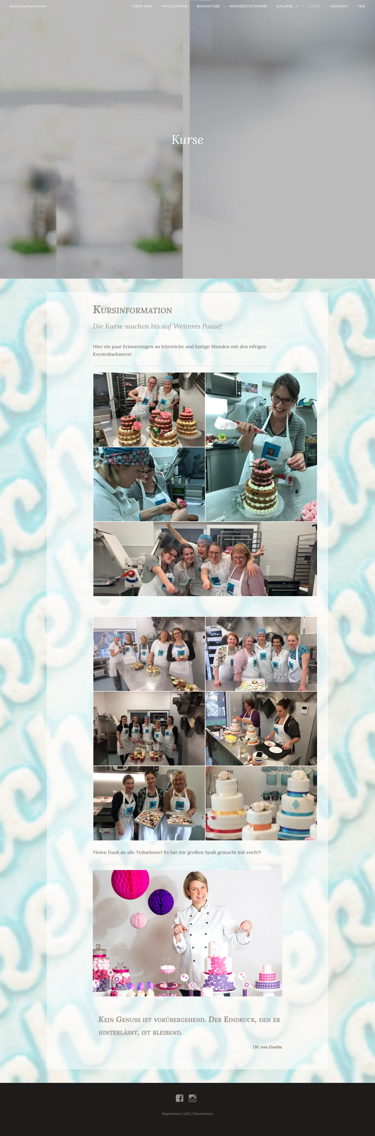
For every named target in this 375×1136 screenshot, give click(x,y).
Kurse (317, 6)
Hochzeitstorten (251, 6)
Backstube (211, 6)
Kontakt (342, 6)
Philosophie (178, 6)
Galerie (288, 6)
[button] (187, 933)
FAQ (364, 6)
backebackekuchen (25, 6)
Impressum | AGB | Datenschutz (187, 1113)
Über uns (145, 6)
